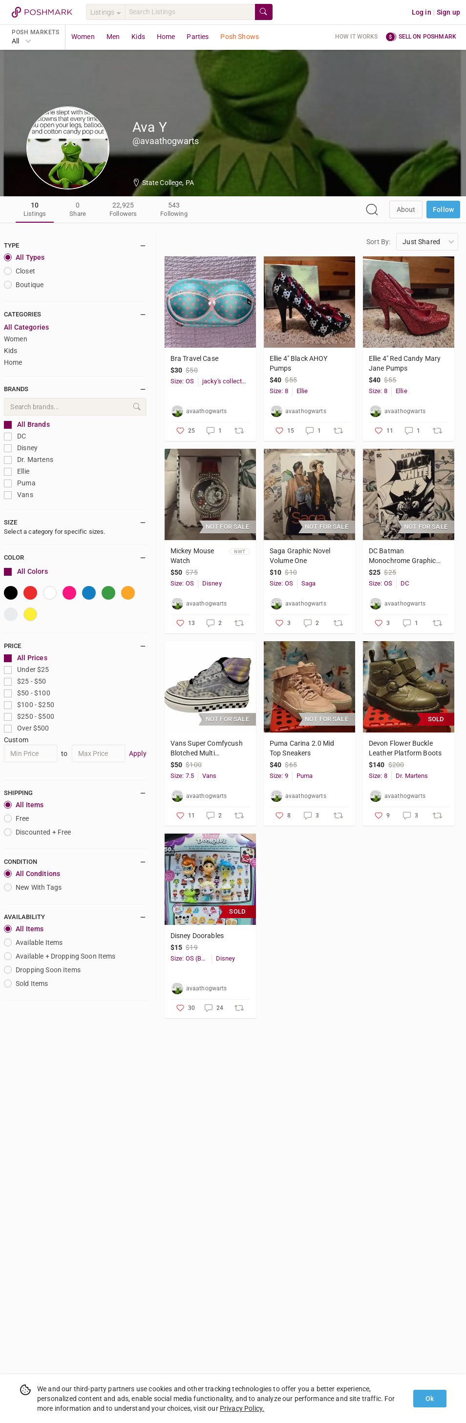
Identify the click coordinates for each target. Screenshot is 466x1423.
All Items (23, 805)
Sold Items (26, 983)
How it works (356, 36)
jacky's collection (224, 381)
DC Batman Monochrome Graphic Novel (402, 556)
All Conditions (32, 874)
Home (166, 37)
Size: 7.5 (182, 775)
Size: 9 (279, 775)
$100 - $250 (29, 705)
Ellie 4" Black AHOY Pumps (299, 363)
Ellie (16, 471)
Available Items (33, 942)
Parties (198, 37)
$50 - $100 (27, 693)
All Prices (25, 658)
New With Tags (33, 887)
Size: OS (182, 381)
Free (16, 818)
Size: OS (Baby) (191, 958)
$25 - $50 (25, 681)
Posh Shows (239, 37)
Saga (308, 583)
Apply (138, 753)
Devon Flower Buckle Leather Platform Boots (405, 748)
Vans (18, 495)
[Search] (190, 12)
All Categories (26, 327)
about (406, 209)
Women (83, 37)
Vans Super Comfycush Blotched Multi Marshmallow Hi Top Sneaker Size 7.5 (206, 748)
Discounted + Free (37, 832)
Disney (21, 448)
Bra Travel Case (194, 358)
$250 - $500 (29, 716)
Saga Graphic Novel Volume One (300, 556)
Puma (20, 483)
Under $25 (26, 670)
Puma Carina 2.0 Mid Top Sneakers (302, 748)
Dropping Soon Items (42, 970)
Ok (429, 1398)
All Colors (26, 571)
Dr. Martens (28, 460)
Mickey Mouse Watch (192, 556)
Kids (138, 37)
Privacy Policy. (242, 1408)
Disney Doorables (197, 936)
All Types (24, 257)
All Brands (27, 424)
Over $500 (26, 728)
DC (15, 436)
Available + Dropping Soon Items (60, 956)
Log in (421, 12)
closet (19, 271)
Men (113, 37)
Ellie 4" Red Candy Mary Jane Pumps (405, 363)
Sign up (448, 12)
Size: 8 (279, 391)
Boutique (23, 285)
